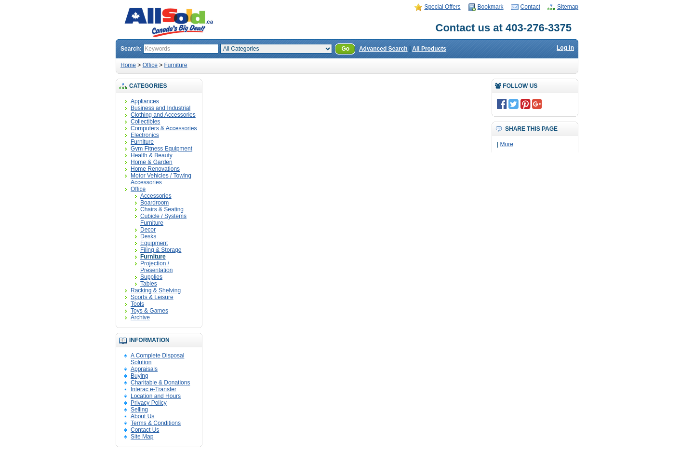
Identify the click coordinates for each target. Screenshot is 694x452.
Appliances (145, 101)
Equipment (154, 243)
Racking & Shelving (156, 290)
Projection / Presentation (156, 267)
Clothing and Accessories (163, 114)
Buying (139, 375)
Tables (148, 283)
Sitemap (567, 6)
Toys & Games (149, 310)
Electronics (145, 135)
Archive (140, 317)
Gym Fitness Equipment (161, 148)
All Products (429, 48)
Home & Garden (152, 162)
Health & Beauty (152, 155)
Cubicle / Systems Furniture (163, 219)
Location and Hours (156, 396)
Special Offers (442, 6)
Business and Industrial (160, 108)
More (506, 144)
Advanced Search (383, 48)
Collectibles (145, 121)
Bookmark (491, 6)
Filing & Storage (160, 250)
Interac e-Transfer (153, 389)
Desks (148, 236)
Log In (565, 47)
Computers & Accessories (164, 128)
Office (150, 65)
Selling (139, 409)
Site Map (142, 436)
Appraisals (144, 369)
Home (128, 65)
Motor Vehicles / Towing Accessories (161, 179)
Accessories (156, 195)
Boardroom (154, 202)
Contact (530, 6)
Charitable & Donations (160, 382)
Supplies (151, 277)
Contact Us (145, 429)
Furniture (175, 65)
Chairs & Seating (162, 209)
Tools (137, 304)
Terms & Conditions (156, 423)
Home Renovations (155, 168)
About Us (142, 416)
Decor (148, 229)
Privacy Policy (149, 402)
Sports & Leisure (152, 297)
